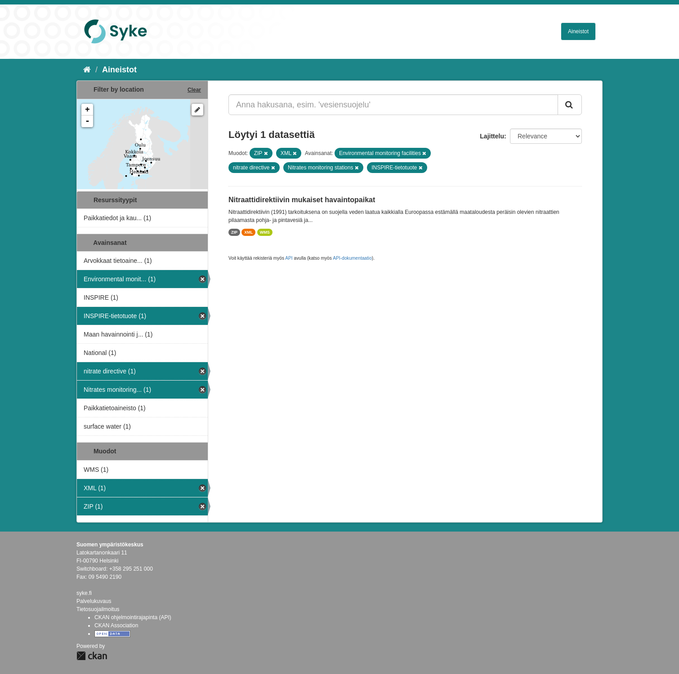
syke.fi (84, 593)
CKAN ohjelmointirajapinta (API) (132, 617)
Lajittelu (492, 136)
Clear (194, 90)
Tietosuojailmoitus (98, 609)
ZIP (234, 232)
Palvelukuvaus (93, 601)
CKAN (91, 656)
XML (248, 232)
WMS (265, 232)
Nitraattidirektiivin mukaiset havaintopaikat (301, 200)
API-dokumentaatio (352, 258)
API (288, 258)
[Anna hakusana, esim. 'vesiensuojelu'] (393, 104)
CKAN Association (116, 625)
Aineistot (578, 31)
